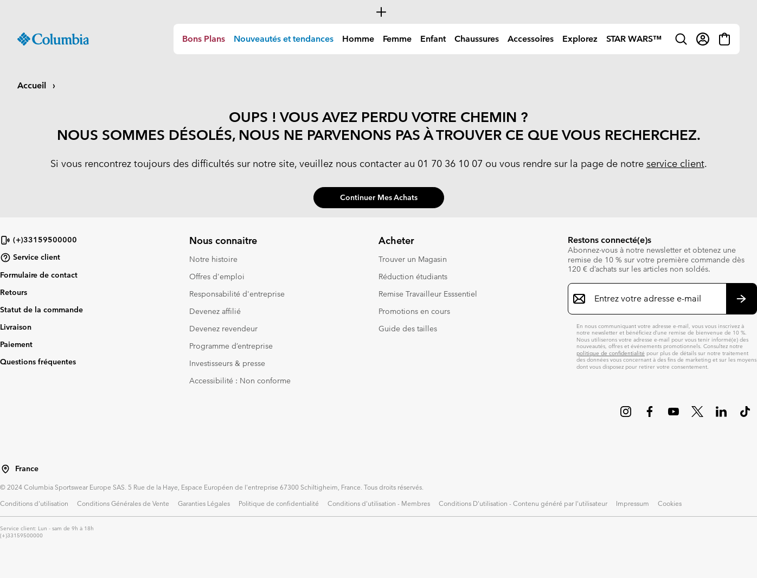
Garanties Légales (204, 503)
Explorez (580, 39)
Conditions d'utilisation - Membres (379, 503)
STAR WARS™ (634, 39)
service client (675, 163)
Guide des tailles (407, 328)
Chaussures (476, 39)
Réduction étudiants (412, 276)
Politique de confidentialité (279, 503)
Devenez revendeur (223, 328)
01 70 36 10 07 (450, 163)
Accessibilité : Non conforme (240, 381)
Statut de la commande (41, 309)
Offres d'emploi (217, 276)
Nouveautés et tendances (283, 39)
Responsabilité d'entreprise (237, 294)
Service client (30, 257)
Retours (13, 292)
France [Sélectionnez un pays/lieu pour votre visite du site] (27, 468)
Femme (397, 39)
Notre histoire (213, 259)
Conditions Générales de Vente (123, 503)
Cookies (670, 503)
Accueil (32, 85)
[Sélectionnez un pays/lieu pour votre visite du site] (5, 469)
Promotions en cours (414, 311)
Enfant (433, 39)
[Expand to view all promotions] (378, 12)
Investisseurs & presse (227, 363)
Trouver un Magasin (412, 259)
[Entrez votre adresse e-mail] (656, 299)
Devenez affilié (215, 311)
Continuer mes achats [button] (379, 197)
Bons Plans (203, 39)
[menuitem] (203, 39)
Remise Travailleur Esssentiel (427, 294)
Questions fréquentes (38, 362)
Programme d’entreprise (231, 346)
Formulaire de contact (39, 275)
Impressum (632, 503)
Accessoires (531, 39)
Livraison (15, 327)
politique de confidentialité (610, 353)
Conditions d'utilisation (34, 503)
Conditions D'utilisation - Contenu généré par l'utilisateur (523, 503)
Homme (358, 39)
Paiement (16, 344)
